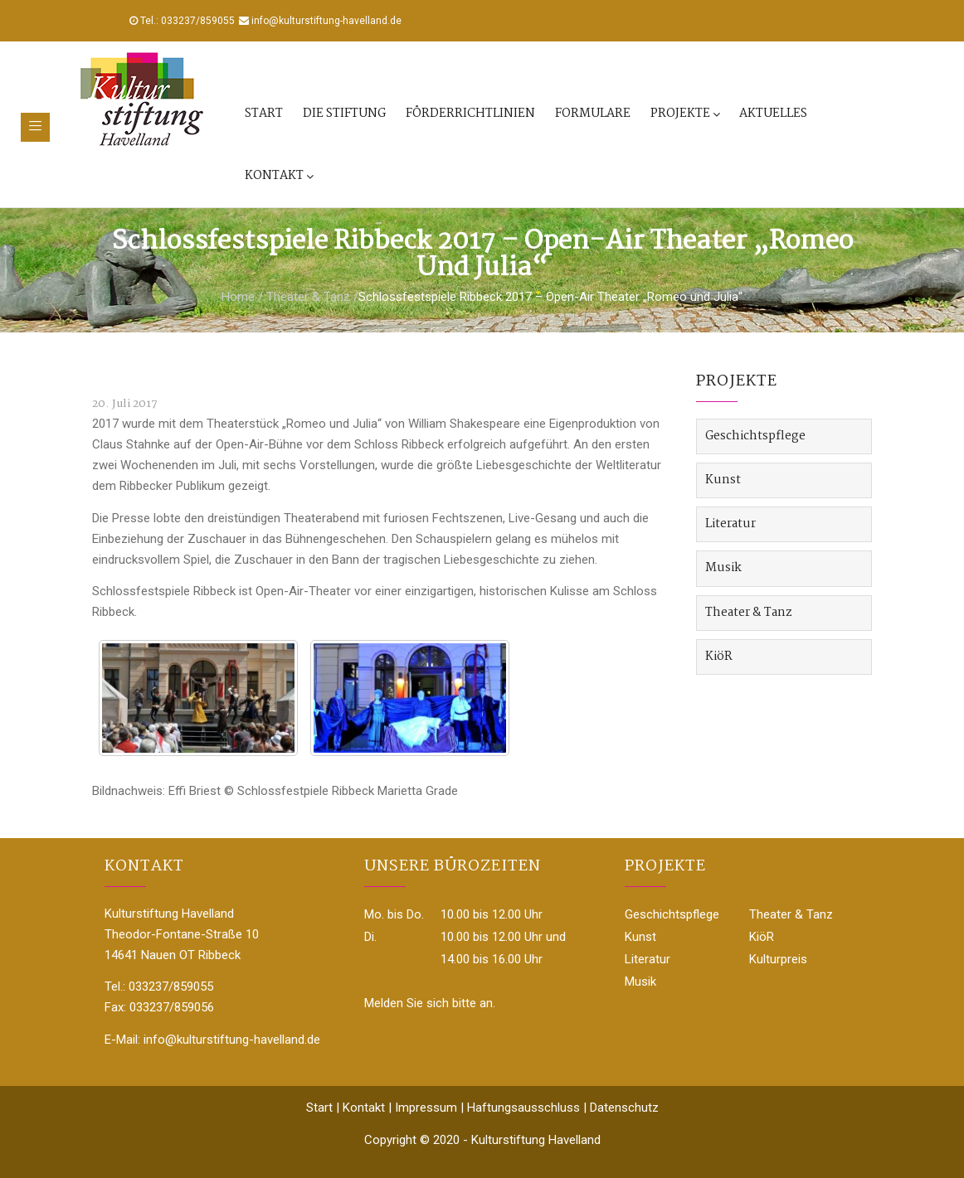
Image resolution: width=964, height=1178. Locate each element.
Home (238, 296)
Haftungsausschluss (523, 1107)
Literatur (730, 524)
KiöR (719, 657)
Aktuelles (773, 114)
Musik (723, 568)
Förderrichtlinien (470, 114)
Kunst (723, 480)
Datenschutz (624, 1107)
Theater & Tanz (308, 296)
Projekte (684, 114)
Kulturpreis (778, 959)
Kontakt (279, 176)
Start (264, 114)
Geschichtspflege (755, 436)
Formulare (592, 114)
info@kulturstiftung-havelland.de (326, 21)
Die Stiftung (344, 114)
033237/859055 (198, 21)
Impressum (426, 1107)
